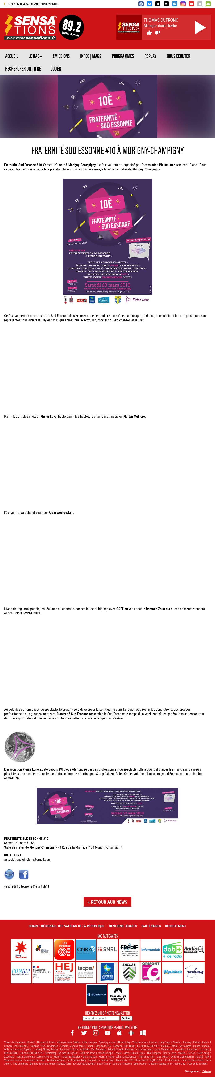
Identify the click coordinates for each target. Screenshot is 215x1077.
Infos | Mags (90, 56)
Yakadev (206, 1071)
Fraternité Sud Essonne (72, 713)
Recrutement (175, 926)
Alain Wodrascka (60, 512)
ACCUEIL (11, 56)
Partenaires (151, 926)
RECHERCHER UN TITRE (23, 68)
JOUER (56, 68)
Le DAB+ (35, 56)
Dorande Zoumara (158, 608)
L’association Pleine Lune (21, 769)
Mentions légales (123, 926)
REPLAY (150, 56)
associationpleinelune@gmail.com (27, 859)
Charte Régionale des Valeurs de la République (66, 926)
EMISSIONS (61, 56)
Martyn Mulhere (134, 416)
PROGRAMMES (123, 56)
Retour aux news (109, 902)
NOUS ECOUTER (178, 56)
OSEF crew (123, 608)
